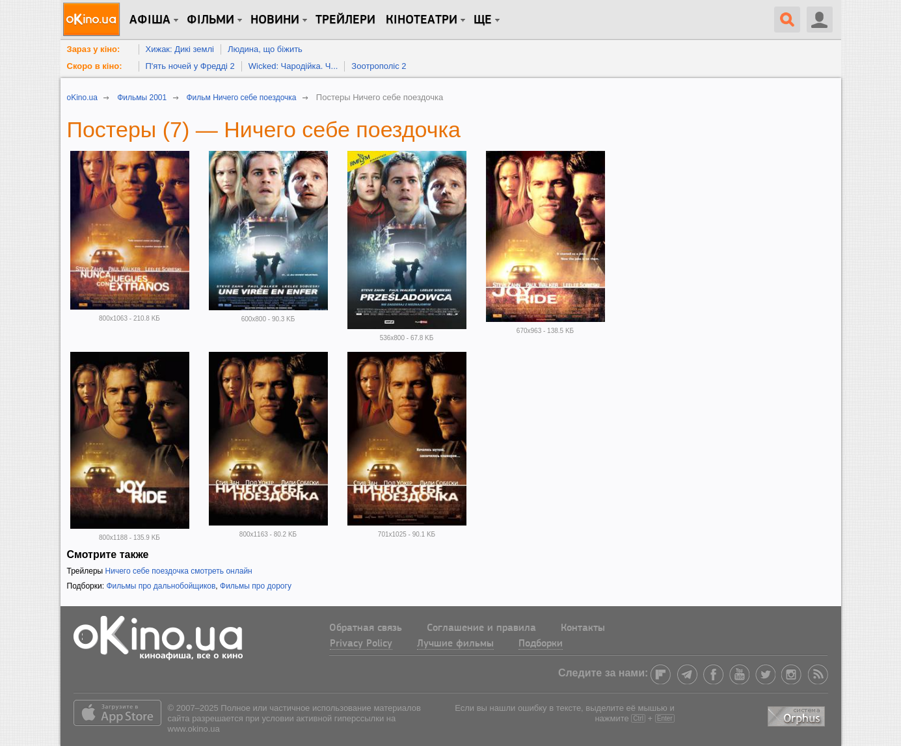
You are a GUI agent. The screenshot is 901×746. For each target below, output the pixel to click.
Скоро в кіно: (94, 66)
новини (274, 20)
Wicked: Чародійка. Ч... (293, 66)
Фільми (210, 20)
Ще (483, 20)
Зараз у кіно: (93, 49)
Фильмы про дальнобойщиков (160, 586)
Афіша (149, 20)
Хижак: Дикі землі (180, 49)
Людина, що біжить (265, 49)
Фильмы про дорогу (255, 586)
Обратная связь (365, 628)
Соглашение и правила (481, 628)
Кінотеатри (421, 20)
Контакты (583, 628)
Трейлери (345, 20)
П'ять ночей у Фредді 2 (190, 66)
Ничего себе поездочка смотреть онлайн (178, 571)
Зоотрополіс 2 (378, 66)
